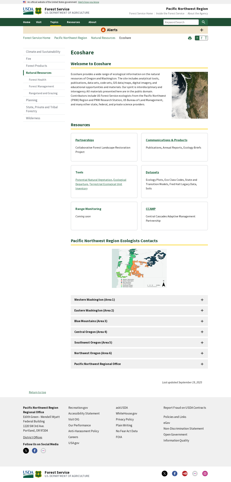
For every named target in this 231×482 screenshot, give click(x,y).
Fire (28, 59)
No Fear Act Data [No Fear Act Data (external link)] (127, 431)
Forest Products (36, 66)
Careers (73, 437)
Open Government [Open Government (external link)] (175, 434)
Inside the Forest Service (170, 13)
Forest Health (37, 79)
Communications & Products (166, 140)
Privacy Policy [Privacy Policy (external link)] (125, 419)
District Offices (32, 437)
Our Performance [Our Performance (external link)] (79, 425)
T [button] (197, 38)
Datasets (152, 172)
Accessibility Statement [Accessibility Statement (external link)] (84, 413)
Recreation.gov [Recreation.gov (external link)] (78, 408)
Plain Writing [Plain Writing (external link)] (124, 425)
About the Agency (198, 13)
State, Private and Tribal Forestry (42, 109)
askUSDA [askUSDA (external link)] (122, 408)
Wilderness (33, 118)
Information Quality (176, 440)
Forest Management (41, 86)
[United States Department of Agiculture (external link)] (29, 11)
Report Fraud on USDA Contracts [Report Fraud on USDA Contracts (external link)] (185, 408)
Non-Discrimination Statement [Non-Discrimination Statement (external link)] (184, 429)
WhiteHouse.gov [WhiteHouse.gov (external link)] (126, 413)
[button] (190, 37)
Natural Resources (38, 73)
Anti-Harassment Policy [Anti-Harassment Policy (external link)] (83, 431)
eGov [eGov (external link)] (167, 423)
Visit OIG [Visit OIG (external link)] (73, 419)
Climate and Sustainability (43, 52)
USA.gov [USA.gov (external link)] (73, 443)
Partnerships (84, 140)
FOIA (119, 437)
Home (26, 22)
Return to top (37, 392)
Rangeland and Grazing (43, 93)
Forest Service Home (141, 13)
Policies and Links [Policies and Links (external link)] (175, 417)
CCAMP (151, 209)
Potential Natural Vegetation (93, 179)
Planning (31, 100)
